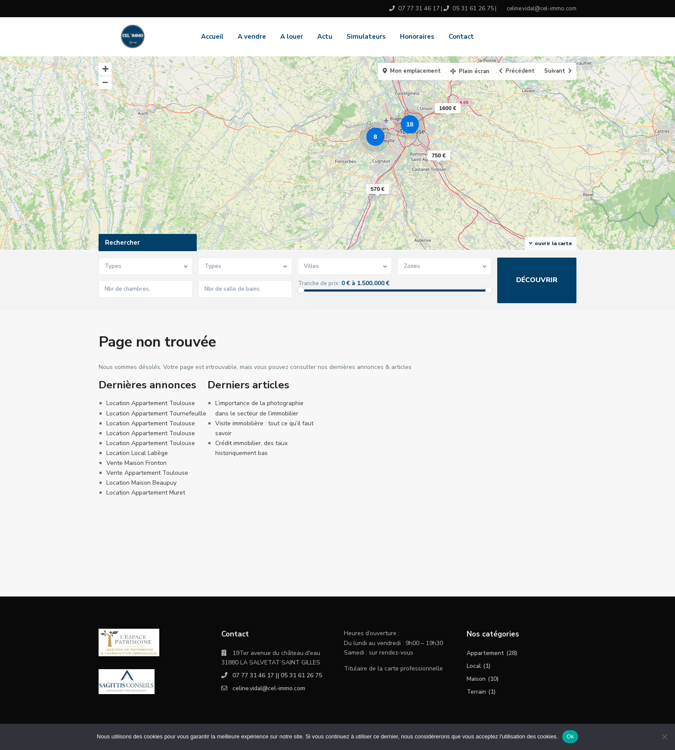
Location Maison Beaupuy (141, 483)
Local (474, 666)
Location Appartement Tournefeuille (156, 413)
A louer (291, 36)
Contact (461, 36)
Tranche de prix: (319, 283)
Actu (324, 36)
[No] (664, 736)
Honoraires (417, 36)
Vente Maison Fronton (136, 463)
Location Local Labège (137, 453)
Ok (570, 736)
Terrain (476, 692)
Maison (476, 679)
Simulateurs (366, 36)
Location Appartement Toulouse (150, 403)
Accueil (212, 36)
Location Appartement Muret (145, 493)
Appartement (486, 653)
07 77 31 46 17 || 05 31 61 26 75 (277, 675)
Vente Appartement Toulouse (147, 473)
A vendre (252, 36)
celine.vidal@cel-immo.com (269, 688)
